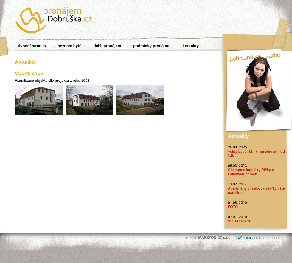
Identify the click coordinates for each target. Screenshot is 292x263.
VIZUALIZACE (239, 221)
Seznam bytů (70, 46)
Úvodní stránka (32, 46)
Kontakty (191, 46)
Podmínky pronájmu (152, 46)
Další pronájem (107, 46)
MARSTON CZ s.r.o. (215, 238)
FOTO (233, 207)
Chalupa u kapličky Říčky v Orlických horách (251, 172)
